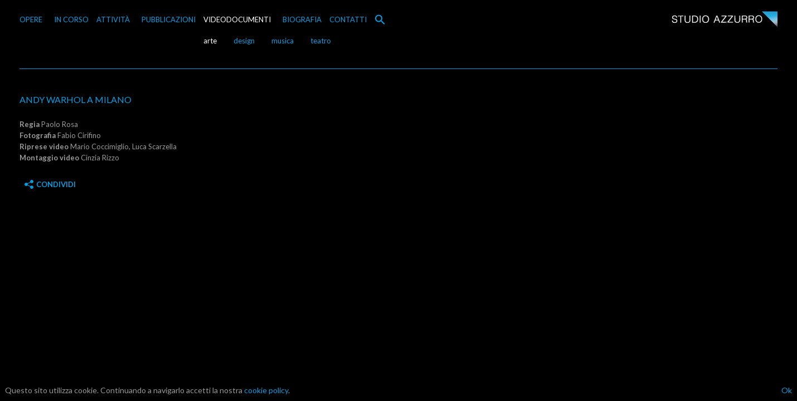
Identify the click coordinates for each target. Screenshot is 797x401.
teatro (320, 40)
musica (282, 40)
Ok (786, 390)
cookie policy (266, 390)
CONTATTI (348, 19)
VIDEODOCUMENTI (237, 19)
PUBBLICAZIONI (169, 19)
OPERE (31, 19)
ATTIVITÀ (113, 19)
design (244, 40)
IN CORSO (71, 19)
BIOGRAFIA (302, 19)
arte (210, 40)
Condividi (50, 184)
